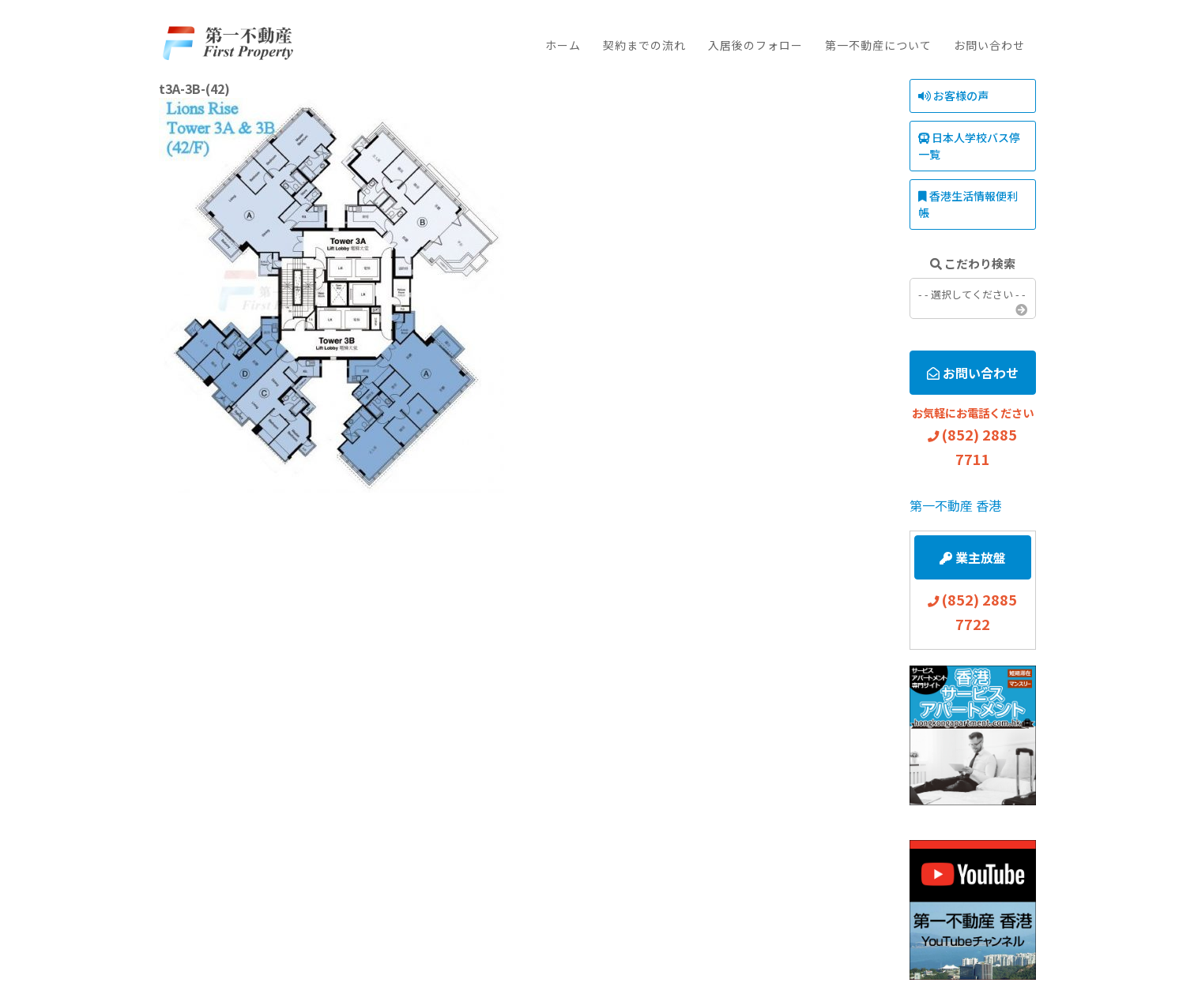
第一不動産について (878, 45)
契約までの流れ (644, 45)
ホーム (563, 45)
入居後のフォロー (755, 45)
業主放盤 (973, 557)
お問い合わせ (989, 45)
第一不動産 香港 (955, 505)
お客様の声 (953, 95)
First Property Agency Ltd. (227, 43)
